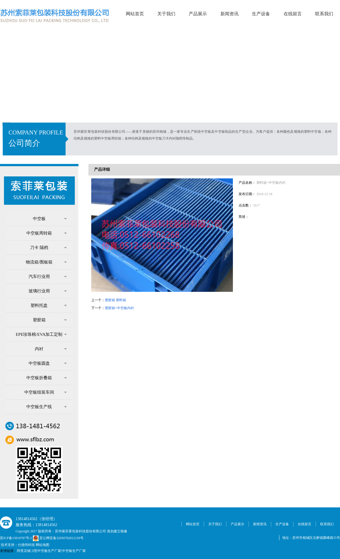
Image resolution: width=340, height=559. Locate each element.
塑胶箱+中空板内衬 (119, 308)
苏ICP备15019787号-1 (16, 538)
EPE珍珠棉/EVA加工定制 (41, 334)
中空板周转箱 (46, 233)
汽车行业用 (48, 276)
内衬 (51, 349)
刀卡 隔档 (48, 247)
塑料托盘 (49, 305)
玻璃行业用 (48, 291)
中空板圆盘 (48, 363)
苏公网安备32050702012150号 (58, 538)
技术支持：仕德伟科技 (18, 545)
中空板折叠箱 (46, 378)
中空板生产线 (46, 406)
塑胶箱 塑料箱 (115, 300)
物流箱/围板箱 (46, 262)
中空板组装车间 (45, 392)
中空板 (50, 218)
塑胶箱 (50, 320)
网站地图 (42, 545)
